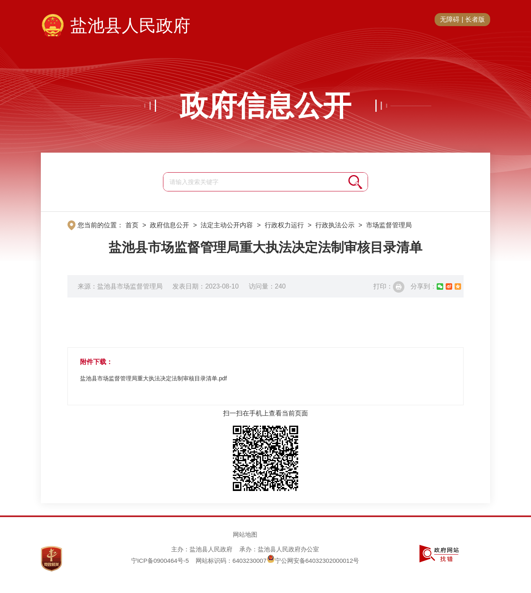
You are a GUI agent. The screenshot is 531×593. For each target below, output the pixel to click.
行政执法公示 (335, 225)
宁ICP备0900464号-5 (160, 560)
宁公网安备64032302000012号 (313, 560)
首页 (131, 225)
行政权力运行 (284, 225)
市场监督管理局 (389, 225)
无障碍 (450, 19)
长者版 (475, 19)
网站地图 (245, 534)
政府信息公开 (265, 105)
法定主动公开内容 (227, 225)
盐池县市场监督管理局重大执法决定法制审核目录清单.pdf (153, 378)
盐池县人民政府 (130, 25)
